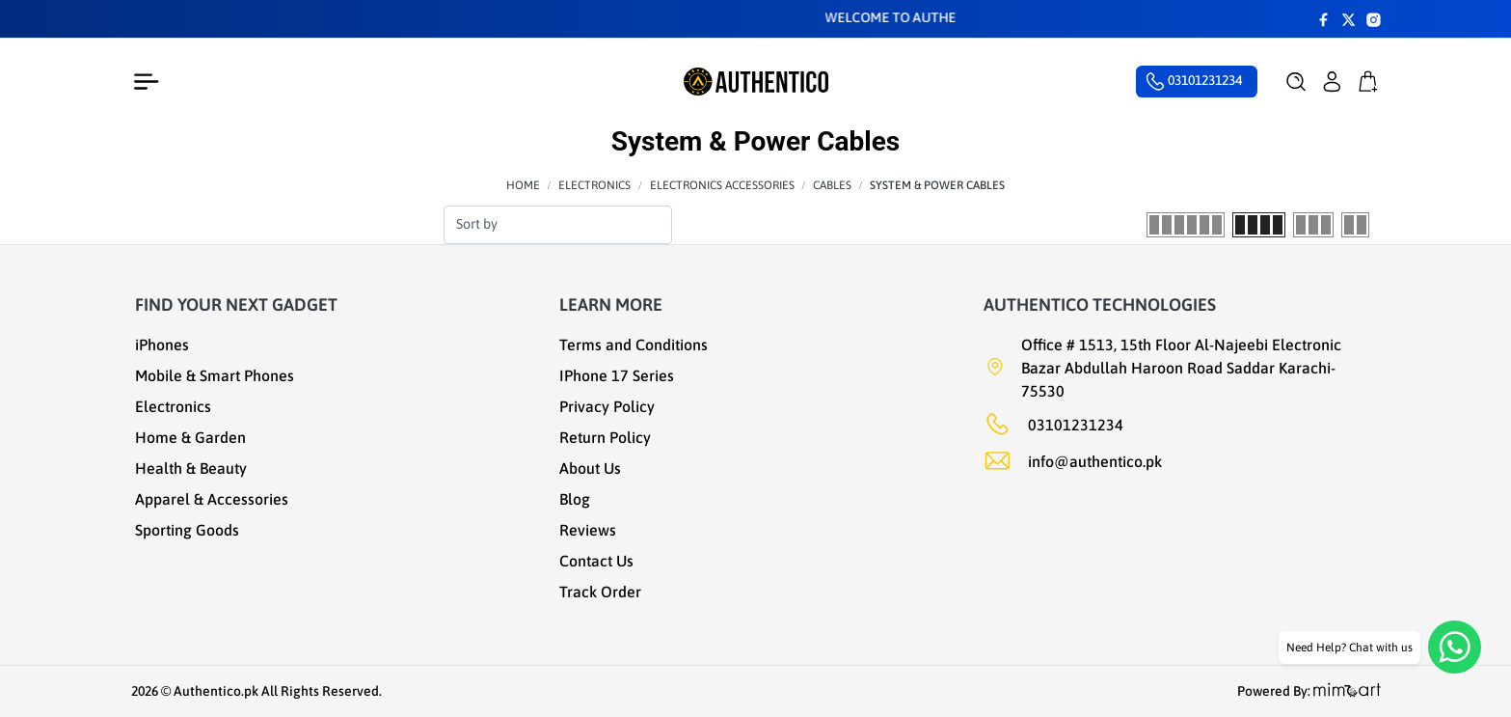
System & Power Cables (937, 185)
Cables (832, 185)
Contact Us (596, 560)
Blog (574, 499)
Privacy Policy (607, 406)
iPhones (162, 344)
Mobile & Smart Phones (214, 375)
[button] (1296, 82)
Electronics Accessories (722, 185)
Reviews (587, 529)
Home (523, 185)
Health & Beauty (191, 468)
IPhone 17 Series (616, 375)
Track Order (600, 591)
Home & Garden (190, 437)
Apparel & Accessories (211, 499)
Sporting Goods (187, 529)
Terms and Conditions (633, 344)
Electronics (594, 185)
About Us (590, 468)
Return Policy (605, 437)
